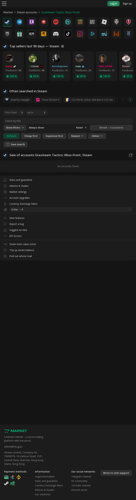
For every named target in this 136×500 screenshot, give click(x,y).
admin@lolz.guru (13, 446)
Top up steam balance (18, 249)
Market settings (15, 191)
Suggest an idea (15, 229)
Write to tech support (116, 473)
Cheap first (31, 136)
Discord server (79, 489)
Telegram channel (81, 476)
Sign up (127, 3)
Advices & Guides (16, 185)
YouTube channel (80, 485)
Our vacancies (43, 494)
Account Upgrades (16, 197)
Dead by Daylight (17, 100)
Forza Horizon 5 (47, 100)
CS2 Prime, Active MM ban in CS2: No (89, 100)
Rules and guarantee (17, 179)
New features (13, 217)
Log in (113, 3)
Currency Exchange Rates (20, 203)
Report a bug (13, 223)
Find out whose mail (17, 255)
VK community (79, 481)
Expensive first (54, 136)
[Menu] (4, 3)
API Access (12, 235)
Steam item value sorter (19, 243)
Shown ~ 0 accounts (111, 127)
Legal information (45, 476)
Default (11, 136)
